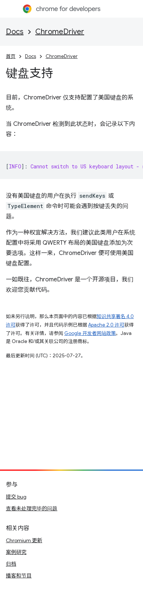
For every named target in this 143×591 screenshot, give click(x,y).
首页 (10, 56)
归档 (11, 564)
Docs (15, 31)
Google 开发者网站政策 (90, 333)
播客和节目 (19, 575)
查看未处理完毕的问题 (31, 508)
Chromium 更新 (24, 540)
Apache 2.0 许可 (106, 325)
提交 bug (16, 496)
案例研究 (16, 552)
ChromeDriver (59, 31)
